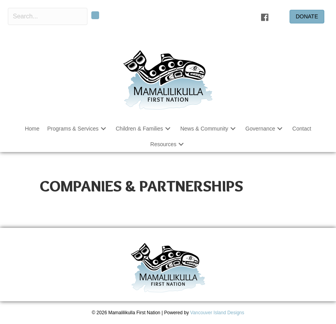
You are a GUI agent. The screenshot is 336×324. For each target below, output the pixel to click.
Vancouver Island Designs (217, 312)
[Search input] (47, 16)
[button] (95, 15)
